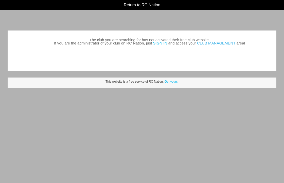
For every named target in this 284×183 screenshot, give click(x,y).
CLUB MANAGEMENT (216, 43)
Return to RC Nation (142, 5)
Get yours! (172, 81)
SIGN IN (160, 43)
